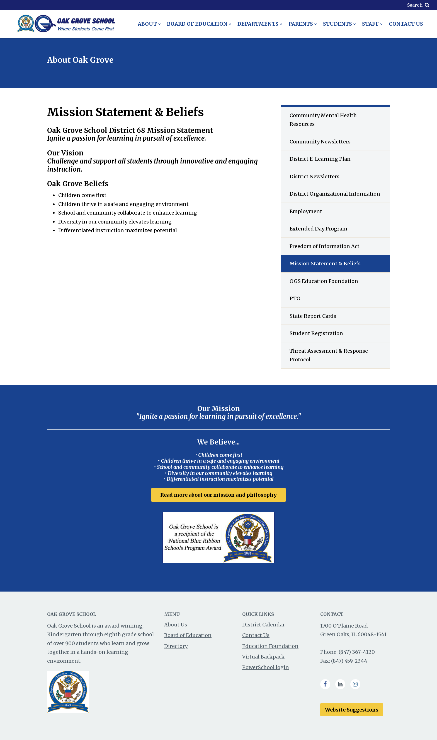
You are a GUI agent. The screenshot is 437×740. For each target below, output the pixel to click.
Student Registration (316, 333)
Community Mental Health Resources (323, 120)
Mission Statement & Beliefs (325, 263)
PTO (295, 298)
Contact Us (256, 635)
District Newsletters (314, 176)
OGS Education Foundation (324, 281)
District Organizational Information (335, 194)
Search (415, 5)
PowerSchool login (265, 667)
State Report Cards (313, 316)
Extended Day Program (318, 228)
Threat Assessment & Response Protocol (329, 355)
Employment (306, 211)
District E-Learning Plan (320, 159)
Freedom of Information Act (325, 246)
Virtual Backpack (263, 656)
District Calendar (263, 624)
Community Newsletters (320, 141)
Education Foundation (270, 646)
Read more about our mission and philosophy (218, 495)
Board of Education (188, 635)
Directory (176, 646)
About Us (175, 624)
